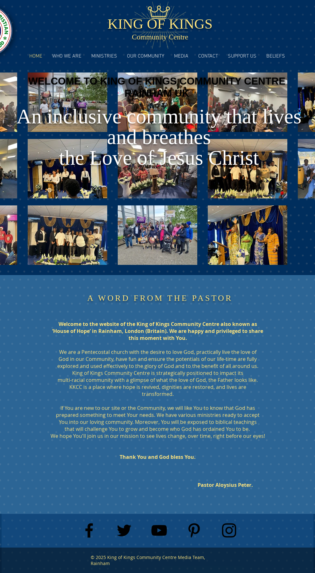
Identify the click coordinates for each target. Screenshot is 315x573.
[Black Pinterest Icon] (194, 530)
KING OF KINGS (160, 24)
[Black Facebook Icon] (89, 530)
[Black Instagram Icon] (229, 530)
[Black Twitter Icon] (124, 530)
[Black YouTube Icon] (159, 530)
